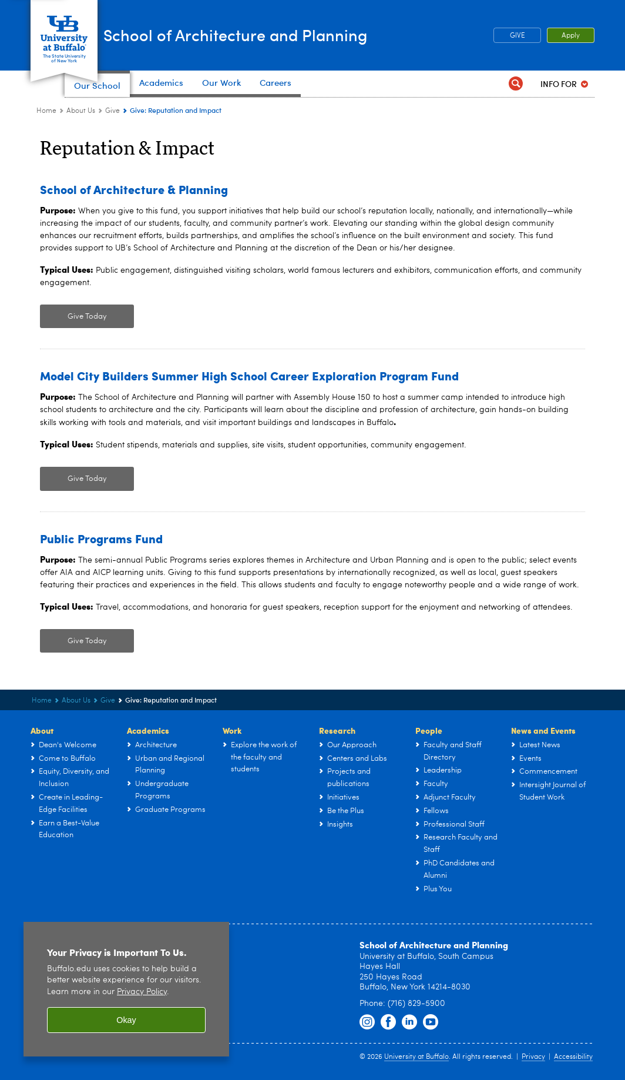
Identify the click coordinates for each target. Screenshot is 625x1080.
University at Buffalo (416, 1057)
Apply (571, 35)
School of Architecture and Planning (291, 34)
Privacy (533, 1057)
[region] (126, 989)
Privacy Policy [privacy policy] (142, 992)
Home (46, 111)
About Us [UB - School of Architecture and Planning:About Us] (80, 111)
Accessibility (573, 1057)
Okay (126, 1020)
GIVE (517, 35)
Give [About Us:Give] (112, 111)
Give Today (87, 316)
